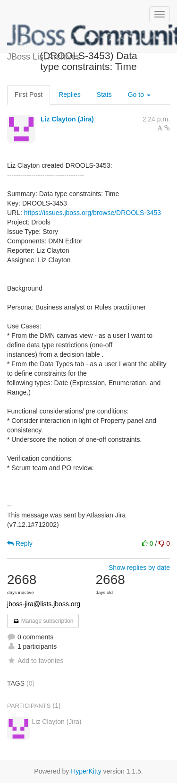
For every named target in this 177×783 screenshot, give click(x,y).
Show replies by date (139, 567)
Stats (104, 94)
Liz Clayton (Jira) (67, 119)
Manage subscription (43, 621)
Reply (20, 543)
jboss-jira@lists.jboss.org (43, 604)
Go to (139, 94)
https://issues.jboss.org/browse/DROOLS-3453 (92, 212)
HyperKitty (86, 771)
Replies (70, 94)
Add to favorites (35, 660)
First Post (28, 94)
